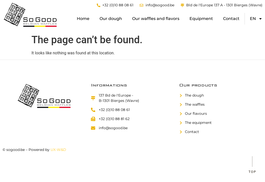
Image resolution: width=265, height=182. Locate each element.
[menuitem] (256, 19)
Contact (231, 18)
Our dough (111, 18)
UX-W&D (58, 149)
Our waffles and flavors (155, 18)
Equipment (201, 18)
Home (83, 18)
